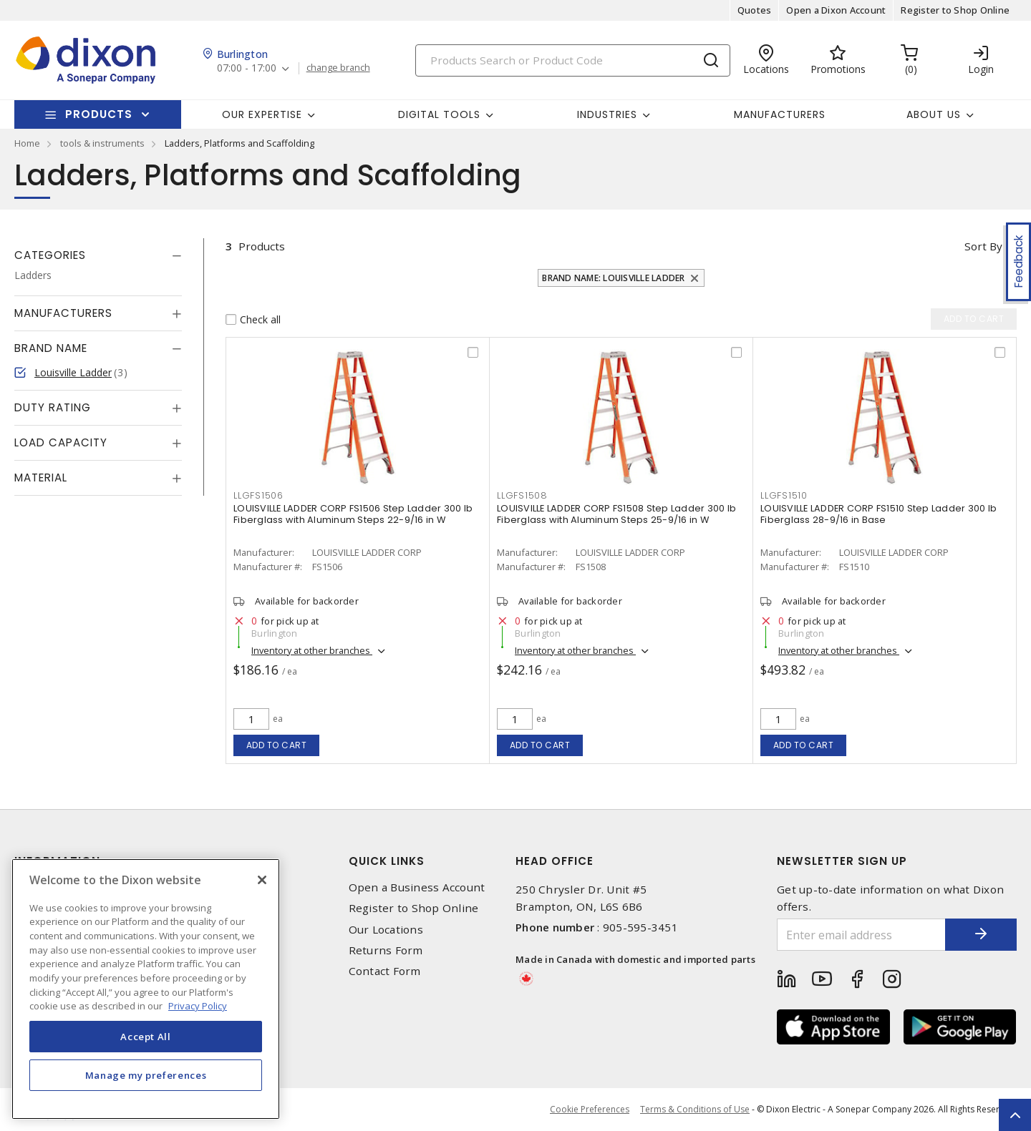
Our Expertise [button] (262, 114)
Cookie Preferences (589, 1109)
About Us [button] (933, 114)
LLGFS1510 (784, 495)
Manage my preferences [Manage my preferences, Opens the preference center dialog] (146, 1075)
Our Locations (386, 929)
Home (27, 143)
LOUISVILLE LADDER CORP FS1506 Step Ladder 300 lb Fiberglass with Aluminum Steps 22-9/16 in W (353, 514)
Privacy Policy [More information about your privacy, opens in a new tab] (197, 1005)
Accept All (145, 1036)
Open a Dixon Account (836, 10)
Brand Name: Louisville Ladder (613, 278)
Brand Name (50, 348)
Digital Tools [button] (439, 114)
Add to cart (276, 745)
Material (40, 477)
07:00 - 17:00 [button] (246, 68)
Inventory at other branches (311, 650)
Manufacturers (780, 114)
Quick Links (387, 860)
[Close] (262, 880)
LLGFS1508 (522, 495)
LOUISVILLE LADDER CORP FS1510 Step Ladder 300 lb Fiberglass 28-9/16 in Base (878, 514)
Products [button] (98, 114)
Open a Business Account (417, 887)
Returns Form (386, 950)
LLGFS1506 (258, 495)
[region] (145, 989)
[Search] (572, 60)
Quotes (754, 10)
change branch (338, 68)
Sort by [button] (983, 246)
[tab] (98, 255)
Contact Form (385, 971)
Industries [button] (607, 114)
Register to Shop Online (955, 10)
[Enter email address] (861, 935)
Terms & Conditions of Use (695, 1109)
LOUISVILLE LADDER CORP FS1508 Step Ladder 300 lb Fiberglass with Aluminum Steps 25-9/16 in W (616, 514)
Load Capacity (60, 442)
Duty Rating (52, 407)
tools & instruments (102, 143)
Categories (50, 255)
